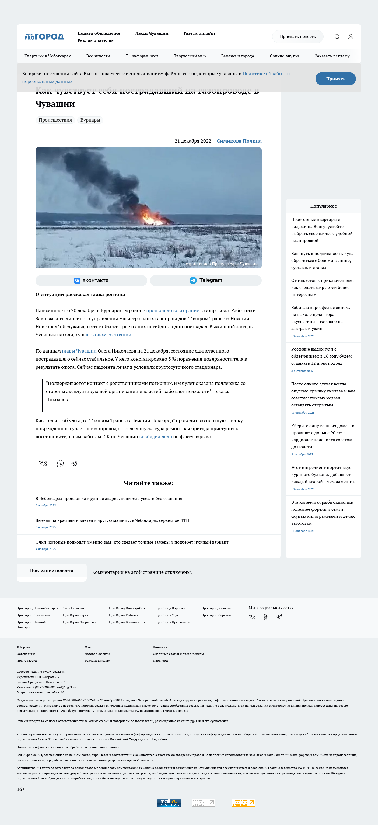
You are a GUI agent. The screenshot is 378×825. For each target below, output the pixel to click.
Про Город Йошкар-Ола (127, 608)
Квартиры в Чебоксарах (47, 55)
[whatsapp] (60, 463)
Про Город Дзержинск (79, 622)
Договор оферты (97, 654)
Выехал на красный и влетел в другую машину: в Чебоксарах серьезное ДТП (149, 524)
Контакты (160, 647)
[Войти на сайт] (350, 36)
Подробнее (158, 739)
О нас (89, 647)
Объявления (26, 654)
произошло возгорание (172, 310)
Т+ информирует (142, 55)
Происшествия (55, 120)
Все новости (98, 55)
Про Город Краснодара (172, 622)
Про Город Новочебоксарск (37, 608)
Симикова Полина (239, 141)
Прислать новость (298, 36)
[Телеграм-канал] (206, 280)
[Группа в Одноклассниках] (265, 616)
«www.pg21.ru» (54, 671)
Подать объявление (99, 33)
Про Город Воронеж (170, 608)
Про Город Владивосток (127, 622)
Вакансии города (237, 55)
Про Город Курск (75, 615)
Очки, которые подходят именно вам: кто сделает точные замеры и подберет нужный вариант (149, 546)
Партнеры (160, 660)
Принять (335, 78)
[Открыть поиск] (337, 36)
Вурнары (90, 120)
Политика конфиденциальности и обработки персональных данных (68, 747)
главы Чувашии (79, 351)
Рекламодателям (96, 40)
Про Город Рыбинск (124, 615)
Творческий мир (190, 55)
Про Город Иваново (216, 608)
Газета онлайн (199, 33)
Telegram (23, 647)
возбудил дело (155, 436)
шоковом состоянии (108, 335)
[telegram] (76, 463)
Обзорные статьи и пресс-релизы (178, 654)
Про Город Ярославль (33, 615)
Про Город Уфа (166, 615)
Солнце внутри (284, 55)
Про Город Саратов (216, 615)
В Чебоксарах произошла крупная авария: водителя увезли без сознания (149, 502)
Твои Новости (73, 608)
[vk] (43, 463)
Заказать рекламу (332, 55)
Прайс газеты (27, 660)
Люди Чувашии (152, 33)
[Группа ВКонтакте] (91, 280)
